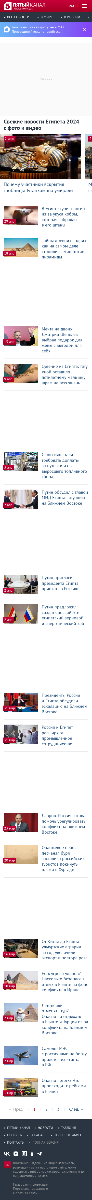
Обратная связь (25, 1193)
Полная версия (45, 1142)
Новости (45, 1128)
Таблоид (68, 1128)
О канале (38, 1135)
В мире (47, 17)
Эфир (72, 6)
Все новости (18, 17)
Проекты (15, 1135)
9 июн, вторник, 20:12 (23, 9)
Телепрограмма (67, 1135)
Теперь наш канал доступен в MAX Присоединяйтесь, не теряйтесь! (38, 29)
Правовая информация (31, 1184)
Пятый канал (18, 1128)
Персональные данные (30, 1188)
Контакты (16, 1142)
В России (72, 17)
